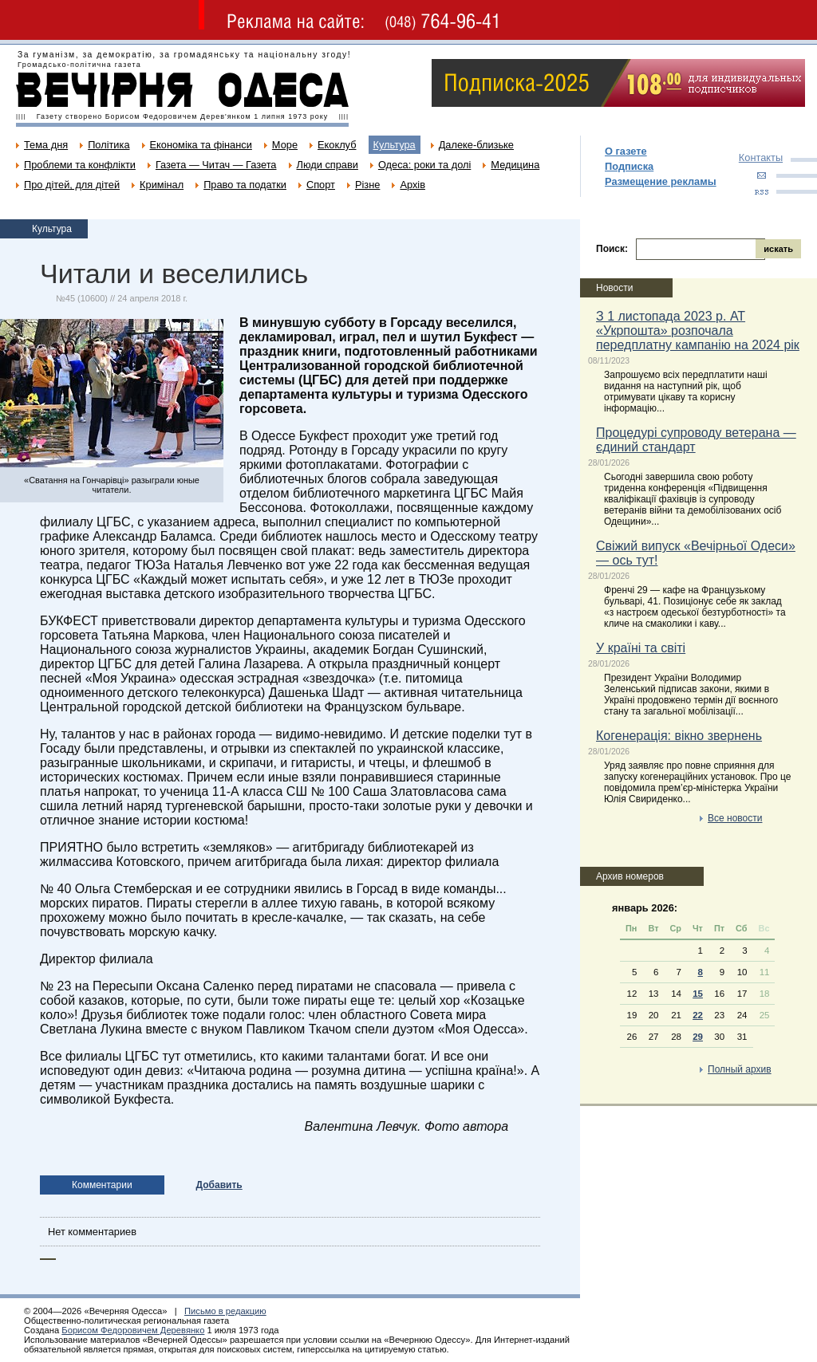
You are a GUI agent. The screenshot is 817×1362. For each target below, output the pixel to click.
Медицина (515, 165)
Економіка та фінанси (201, 145)
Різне (367, 185)
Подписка (629, 166)
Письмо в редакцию (225, 1311)
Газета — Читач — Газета (216, 165)
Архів (412, 185)
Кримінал (162, 185)
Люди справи (327, 165)
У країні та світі (640, 648)
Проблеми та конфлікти (80, 165)
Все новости (735, 818)
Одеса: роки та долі (424, 165)
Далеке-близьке (476, 145)
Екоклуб (337, 145)
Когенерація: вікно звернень (679, 735)
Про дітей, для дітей (72, 185)
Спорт (320, 185)
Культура (394, 145)
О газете (626, 151)
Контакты (761, 157)
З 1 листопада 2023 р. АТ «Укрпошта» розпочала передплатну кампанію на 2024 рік (697, 330)
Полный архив (740, 1069)
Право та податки (244, 185)
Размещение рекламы (660, 181)
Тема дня (46, 145)
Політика (108, 145)
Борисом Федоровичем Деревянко (132, 1330)
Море (285, 145)
